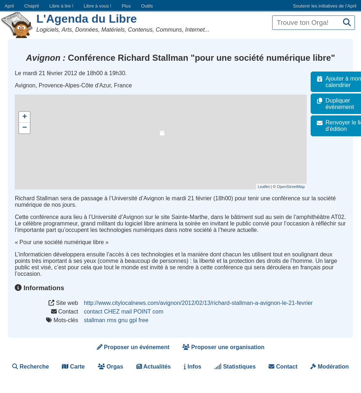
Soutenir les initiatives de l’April (324, 6)
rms (111, 320)
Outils (147, 6)
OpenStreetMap (296, 186)
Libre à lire (61, 6)
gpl (133, 320)
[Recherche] (347, 23)
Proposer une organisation (223, 347)
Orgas (110, 367)
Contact (283, 367)
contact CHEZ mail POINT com (123, 312)
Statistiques (235, 367)
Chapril (31, 6)
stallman (94, 320)
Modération (329, 367)
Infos (192, 367)
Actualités (153, 367)
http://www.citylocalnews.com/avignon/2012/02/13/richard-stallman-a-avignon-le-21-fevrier (198, 303)
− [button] (24, 128)
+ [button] (24, 117)
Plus (126, 6)
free (143, 320)
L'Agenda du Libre (86, 18)
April (9, 6)
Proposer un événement (133, 347)
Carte (73, 367)
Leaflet (269, 186)
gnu (123, 320)
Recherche (30, 367)
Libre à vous (97, 6)
